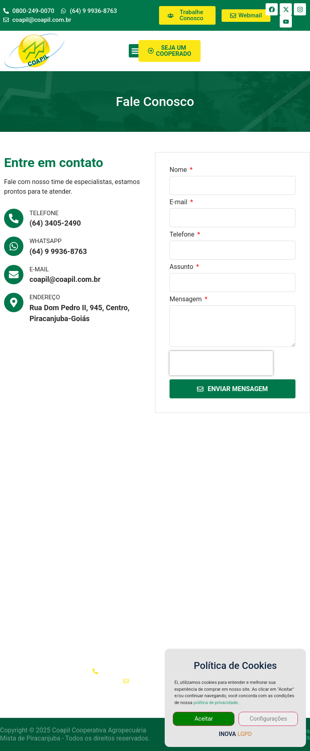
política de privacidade (215, 702)
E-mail (179, 202)
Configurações (268, 718)
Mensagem (186, 299)
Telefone (183, 234)
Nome (179, 170)
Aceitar (204, 718)
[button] (135, 50)
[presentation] (221, 363)
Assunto (182, 267)
